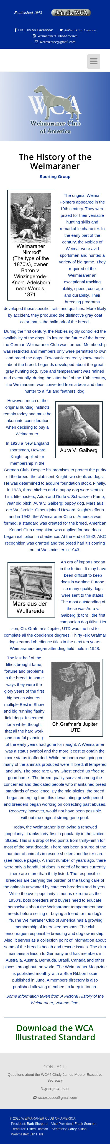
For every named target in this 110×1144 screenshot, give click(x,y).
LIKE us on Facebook (35, 30)
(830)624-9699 (54, 1089)
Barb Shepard (37, 1124)
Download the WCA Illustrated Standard (55, 1032)
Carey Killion (77, 1129)
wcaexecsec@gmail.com (55, 1097)
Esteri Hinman (37, 1129)
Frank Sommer (85, 1124)
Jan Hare (37, 1134)
